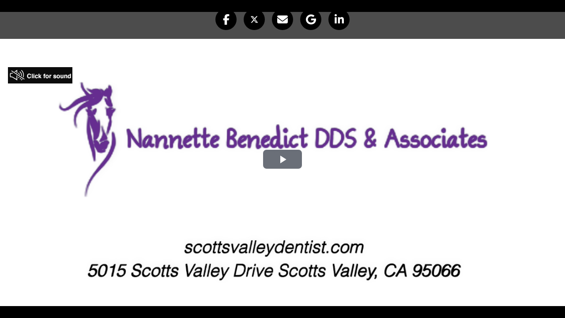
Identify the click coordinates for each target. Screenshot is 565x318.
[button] (226, 19)
